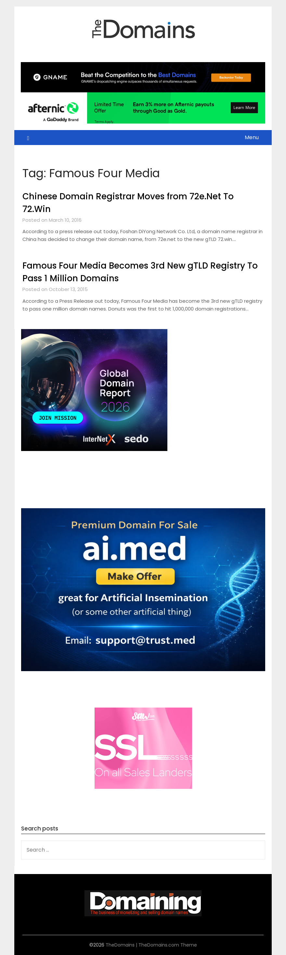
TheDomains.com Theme (167, 945)
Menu (252, 137)
